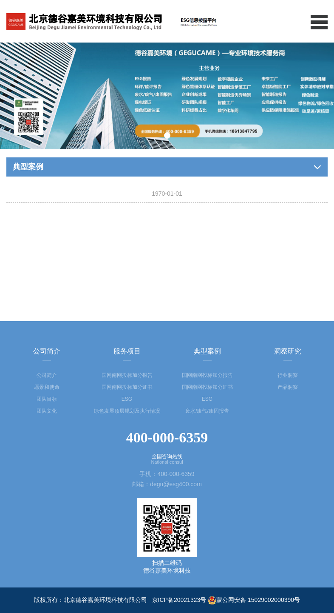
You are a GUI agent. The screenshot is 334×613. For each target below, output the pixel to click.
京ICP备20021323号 (179, 599)
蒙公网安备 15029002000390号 (254, 599)
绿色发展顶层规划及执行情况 (127, 411)
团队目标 (47, 399)
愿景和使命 (46, 387)
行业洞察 (287, 375)
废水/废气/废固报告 (207, 411)
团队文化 (47, 411)
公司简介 (47, 375)
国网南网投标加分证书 (127, 387)
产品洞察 (287, 387)
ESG (127, 399)
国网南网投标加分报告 (127, 375)
